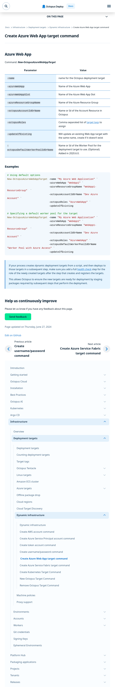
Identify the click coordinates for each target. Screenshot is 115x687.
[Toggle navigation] (109, 6)
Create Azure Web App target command (44, 557)
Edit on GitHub (13, 334)
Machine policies (26, 594)
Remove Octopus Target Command (39, 584)
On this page (55, 16)
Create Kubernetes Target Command (40, 571)
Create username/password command (41, 550)
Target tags (23, 460)
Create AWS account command (37, 530)
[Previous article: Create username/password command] (29, 348)
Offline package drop (28, 494)
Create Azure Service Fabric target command (45, 564)
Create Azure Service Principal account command (47, 537)
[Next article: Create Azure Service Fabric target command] (82, 348)
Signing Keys (20, 637)
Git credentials (21, 630)
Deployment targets (28, 447)
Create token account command (38, 544)
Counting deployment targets (33, 453)
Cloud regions (24, 500)
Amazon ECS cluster (28, 480)
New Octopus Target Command (37, 577)
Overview (18, 430)
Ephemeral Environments (27, 644)
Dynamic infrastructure (33, 523)
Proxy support (24, 600)
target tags (93, 121)
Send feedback (18, 315)
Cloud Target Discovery (29, 507)
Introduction (17, 366)
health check (84, 268)
